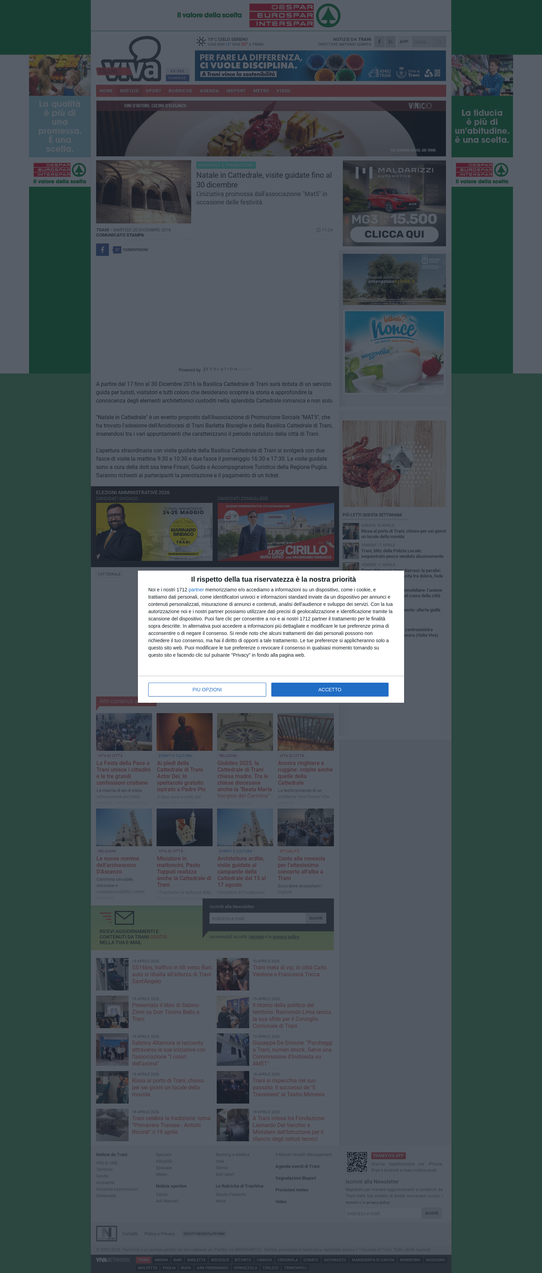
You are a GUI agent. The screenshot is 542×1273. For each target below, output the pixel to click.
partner (196, 589)
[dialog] (271, 637)
